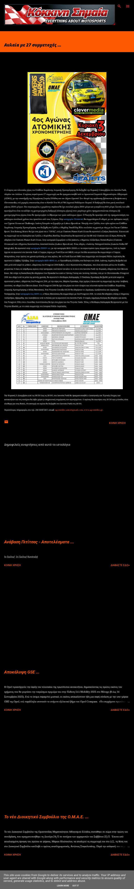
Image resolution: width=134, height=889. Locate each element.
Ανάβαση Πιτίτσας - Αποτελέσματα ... (39, 542)
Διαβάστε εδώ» (120, 565)
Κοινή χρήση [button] (117, 423)
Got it (75, 885)
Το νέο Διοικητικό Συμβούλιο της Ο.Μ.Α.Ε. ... (46, 816)
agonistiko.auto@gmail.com (69, 410)
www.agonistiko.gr (93, 410)
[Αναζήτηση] (119, 6)
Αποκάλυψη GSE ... (22, 672)
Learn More (63, 885)
